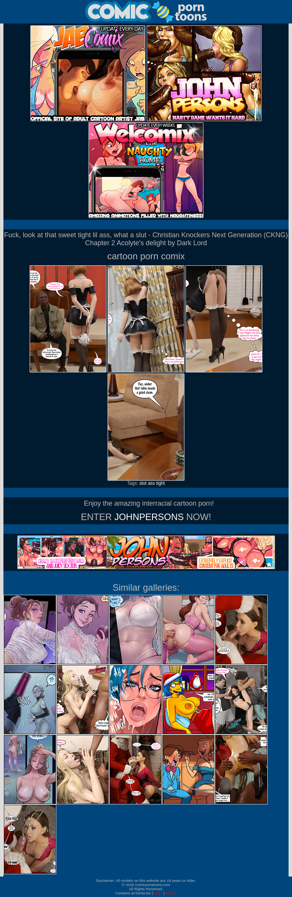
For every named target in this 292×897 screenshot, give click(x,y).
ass (151, 483)
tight (160, 483)
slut (143, 483)
